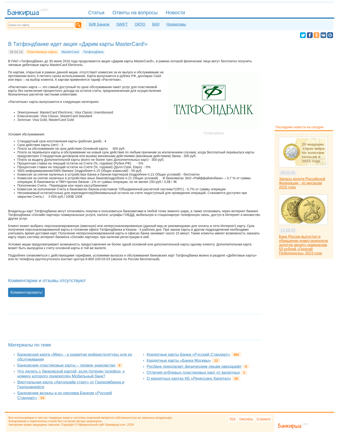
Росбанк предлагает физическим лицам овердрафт (194, 366)
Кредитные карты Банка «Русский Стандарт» (188, 354)
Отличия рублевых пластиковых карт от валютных (193, 372)
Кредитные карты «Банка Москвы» (179, 360)
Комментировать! (26, 292)
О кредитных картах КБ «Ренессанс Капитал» (189, 378)
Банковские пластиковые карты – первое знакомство (66, 365)
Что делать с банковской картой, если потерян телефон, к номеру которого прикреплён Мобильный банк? (70, 373)
